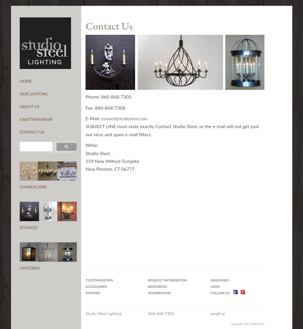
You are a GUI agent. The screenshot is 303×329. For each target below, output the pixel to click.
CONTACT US (32, 132)
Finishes (93, 293)
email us (218, 313)
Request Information (167, 280)
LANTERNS (30, 268)
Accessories (96, 286)
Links (215, 286)
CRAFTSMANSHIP (36, 119)
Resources (157, 286)
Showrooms (159, 293)
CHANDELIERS (33, 186)
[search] (36, 146)
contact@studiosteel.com (124, 118)
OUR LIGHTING (34, 93)
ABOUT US (30, 106)
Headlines (220, 280)
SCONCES (29, 227)
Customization (99, 280)
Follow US (221, 293)
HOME (26, 81)
